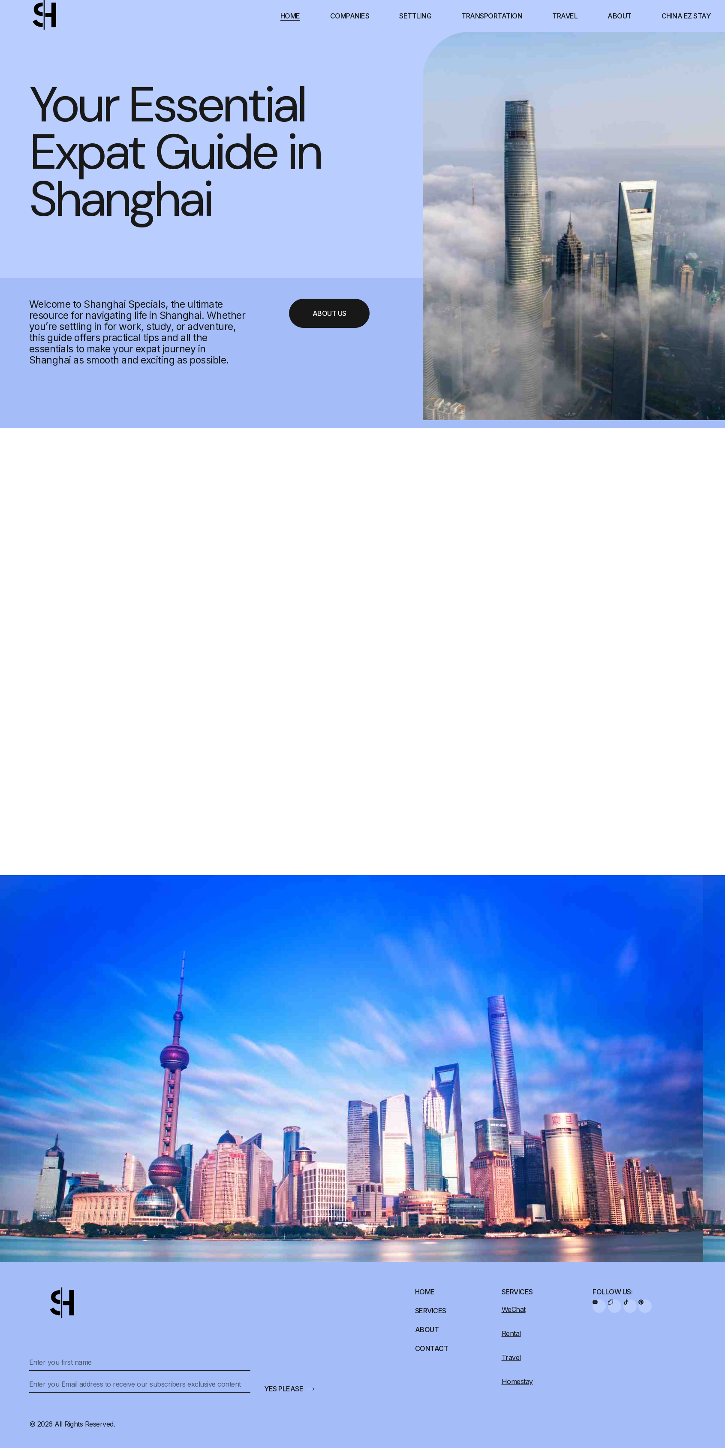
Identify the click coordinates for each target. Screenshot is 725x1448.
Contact (431, 1348)
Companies (350, 16)
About (620, 16)
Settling (415, 16)
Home (290, 16)
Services (430, 1310)
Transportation (491, 16)
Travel (565, 16)
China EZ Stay (686, 16)
